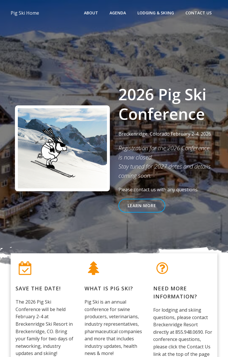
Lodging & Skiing (156, 13)
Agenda (118, 13)
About (91, 13)
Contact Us (199, 13)
